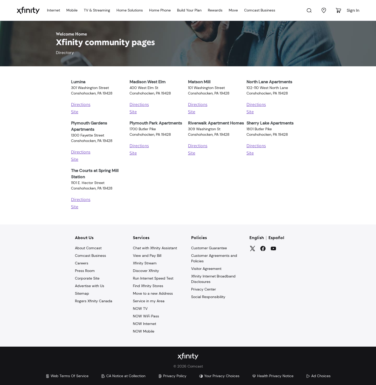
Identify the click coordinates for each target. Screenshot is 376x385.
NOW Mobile (143, 331)
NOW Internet (144, 323)
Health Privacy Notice (272, 376)
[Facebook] (263, 248)
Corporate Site (87, 278)
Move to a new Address (153, 293)
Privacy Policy (172, 376)
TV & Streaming (97, 10)
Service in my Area (148, 301)
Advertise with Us (89, 285)
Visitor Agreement (206, 268)
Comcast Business (259, 10)
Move (233, 10)
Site (74, 112)
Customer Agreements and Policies (214, 258)
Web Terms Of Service (67, 376)
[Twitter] (252, 248)
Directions (80, 105)
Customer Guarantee (209, 248)
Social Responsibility (208, 296)
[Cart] (338, 10)
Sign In (353, 10)
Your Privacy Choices (219, 376)
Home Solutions (129, 10)
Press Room (85, 270)
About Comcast (88, 248)
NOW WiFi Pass (146, 316)
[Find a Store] (324, 10)
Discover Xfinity (146, 270)
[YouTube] (273, 248)
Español (276, 238)
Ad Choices (318, 376)
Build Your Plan (189, 10)
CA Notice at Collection (123, 376)
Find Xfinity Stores (148, 285)
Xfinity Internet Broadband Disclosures (213, 279)
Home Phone (160, 10)
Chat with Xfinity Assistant (155, 248)
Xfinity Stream (145, 263)
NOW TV (140, 308)
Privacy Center (203, 289)
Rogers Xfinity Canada (93, 301)
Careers (81, 263)
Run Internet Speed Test (153, 278)
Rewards (215, 10)
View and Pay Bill (147, 255)
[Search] (309, 10)
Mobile (72, 10)
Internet (53, 10)
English (256, 238)
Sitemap (82, 293)
